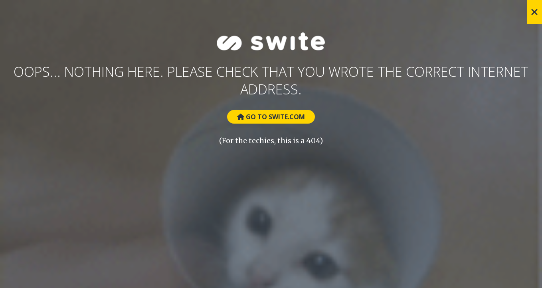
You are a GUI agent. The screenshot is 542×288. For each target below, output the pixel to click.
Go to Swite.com (271, 116)
